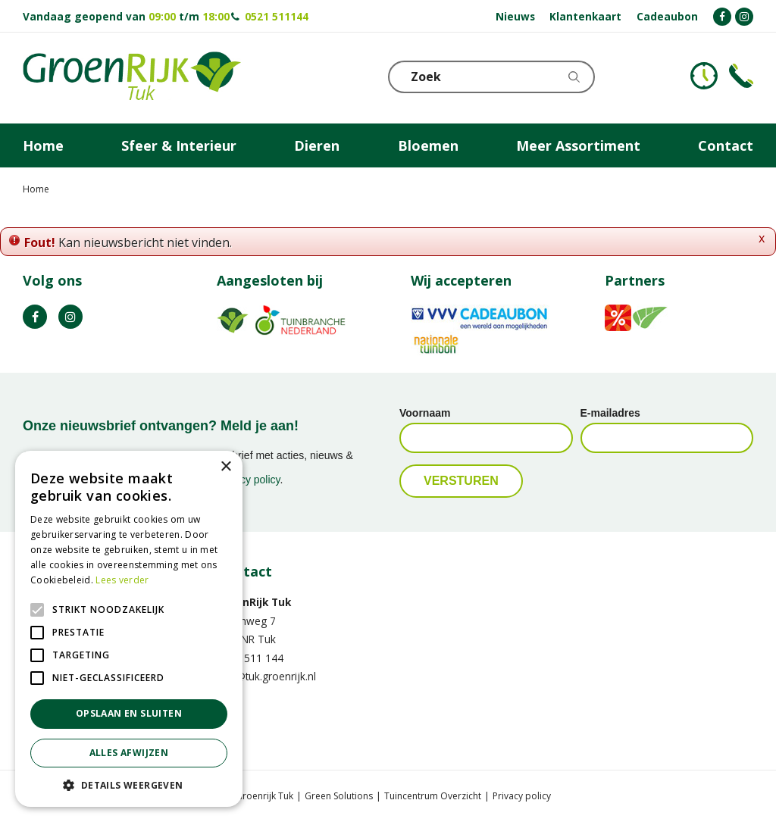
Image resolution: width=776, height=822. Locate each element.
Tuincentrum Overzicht (432, 795)
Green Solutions (339, 795)
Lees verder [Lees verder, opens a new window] (122, 580)
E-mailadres (610, 413)
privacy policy (248, 480)
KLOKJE (704, 76)
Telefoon (741, 76)
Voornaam (424, 413)
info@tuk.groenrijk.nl (266, 676)
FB (35, 317)
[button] (128, 784)
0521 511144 (276, 16)
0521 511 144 (250, 658)
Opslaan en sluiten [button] (129, 713)
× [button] (225, 467)
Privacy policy (522, 795)
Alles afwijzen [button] (129, 752)
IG (70, 317)
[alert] (128, 629)
